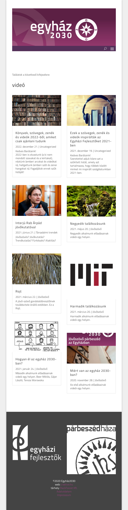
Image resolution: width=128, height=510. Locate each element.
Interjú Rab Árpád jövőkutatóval (29, 224)
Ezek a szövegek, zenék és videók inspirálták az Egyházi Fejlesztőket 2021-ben (91, 139)
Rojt (19, 291)
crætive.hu (67, 484)
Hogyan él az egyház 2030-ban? (36, 361)
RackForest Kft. (68, 488)
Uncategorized (48, 147)
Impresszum (64, 495)
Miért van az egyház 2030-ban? (90, 372)
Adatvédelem (64, 491)
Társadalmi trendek (47, 232)
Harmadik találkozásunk (88, 306)
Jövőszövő (43, 297)
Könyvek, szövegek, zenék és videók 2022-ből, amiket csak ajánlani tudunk (36, 136)
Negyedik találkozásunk (88, 223)
